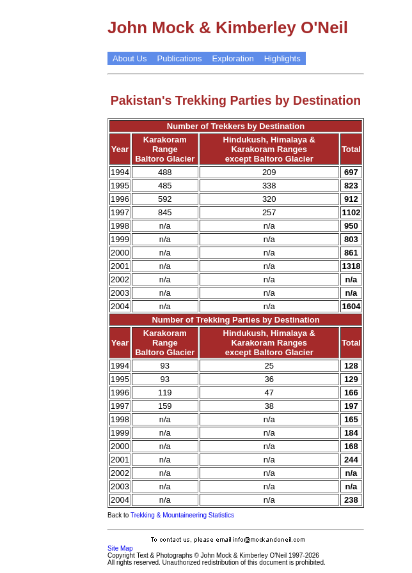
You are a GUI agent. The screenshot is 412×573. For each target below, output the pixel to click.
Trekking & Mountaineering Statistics (182, 515)
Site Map (119, 548)
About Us (130, 58)
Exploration (233, 58)
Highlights (282, 58)
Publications (179, 58)
